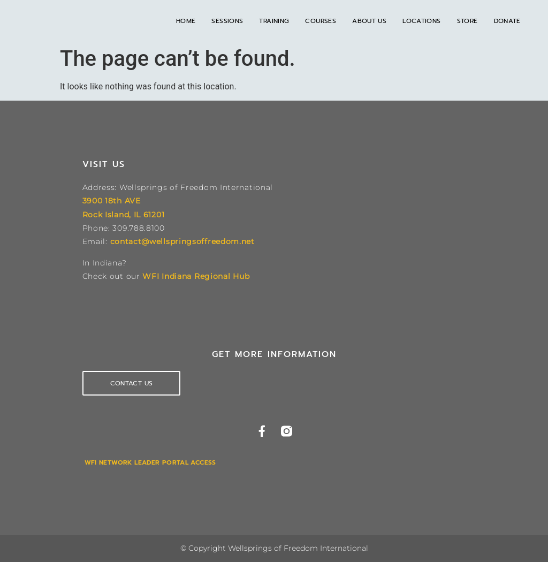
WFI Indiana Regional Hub (195, 276)
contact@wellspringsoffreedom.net (182, 241)
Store (467, 21)
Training (274, 21)
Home (186, 21)
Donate (507, 21)
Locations (421, 21)
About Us (369, 21)
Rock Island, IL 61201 (123, 214)
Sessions (227, 21)
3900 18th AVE (111, 201)
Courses (320, 21)
